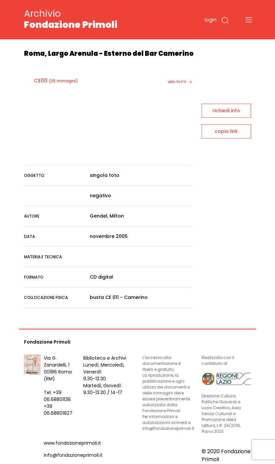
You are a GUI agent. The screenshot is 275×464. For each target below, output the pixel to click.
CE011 (40, 80)
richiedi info (226, 110)
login (210, 20)
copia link (226, 131)
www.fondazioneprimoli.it (72, 443)
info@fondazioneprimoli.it (73, 455)
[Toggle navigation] (248, 20)
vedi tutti (180, 81)
